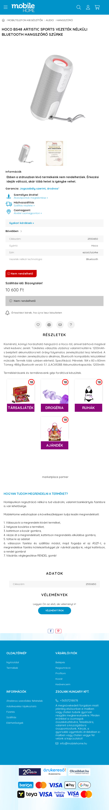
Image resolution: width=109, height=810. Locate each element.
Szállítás (11, 717)
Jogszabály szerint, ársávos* (39, 188)
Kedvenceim (63, 684)
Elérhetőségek (14, 722)
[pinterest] (58, 631)
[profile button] (88, 7)
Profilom (61, 673)
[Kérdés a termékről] (71, 324)
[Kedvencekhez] (38, 324)
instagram (63, 754)
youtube (71, 754)
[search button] (78, 7)
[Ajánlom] (60, 324)
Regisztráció (63, 667)
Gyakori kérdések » (21, 223)
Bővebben (12, 231)
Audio (50, 20)
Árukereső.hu (54, 774)
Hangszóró (65, 20)
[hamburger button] (5, 7)
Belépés (60, 662)
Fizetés (10, 711)
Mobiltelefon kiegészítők (25, 20)
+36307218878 (69, 700)
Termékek (12, 667)
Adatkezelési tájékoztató (21, 706)
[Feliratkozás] (33, 313)
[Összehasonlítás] (49, 324)
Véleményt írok (54, 610)
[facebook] (50, 631)
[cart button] (97, 7)
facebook (56, 754)
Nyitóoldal (12, 662)
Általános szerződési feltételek (24, 700)
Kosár (59, 678)
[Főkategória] (3, 20)
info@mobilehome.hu (73, 743)
